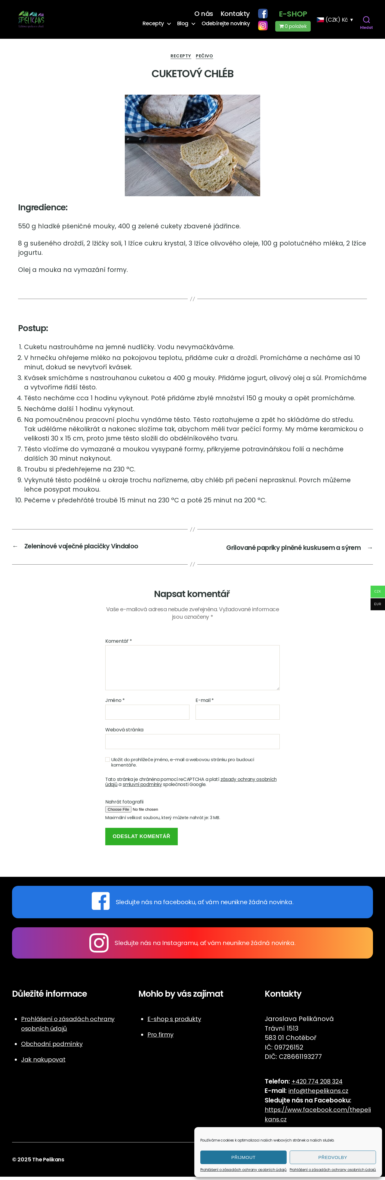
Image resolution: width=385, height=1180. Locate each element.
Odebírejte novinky (226, 24)
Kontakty (235, 15)
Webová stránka (124, 733)
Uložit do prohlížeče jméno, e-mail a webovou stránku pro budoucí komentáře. (182, 766)
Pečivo (206, 59)
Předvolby (332, 1157)
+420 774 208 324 (319, 1084)
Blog (182, 24)
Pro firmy (161, 1037)
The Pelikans (49, 1163)
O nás (203, 15)
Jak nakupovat (45, 1062)
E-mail (205, 704)
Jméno (115, 704)
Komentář (118, 644)
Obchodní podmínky (54, 1047)
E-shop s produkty (176, 1022)
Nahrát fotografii (124, 805)
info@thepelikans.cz (320, 1094)
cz (291, 1122)
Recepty (153, 24)
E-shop (293, 15)
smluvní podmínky (142, 788)
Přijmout (243, 1157)
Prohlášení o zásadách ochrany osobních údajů (243, 1169)
